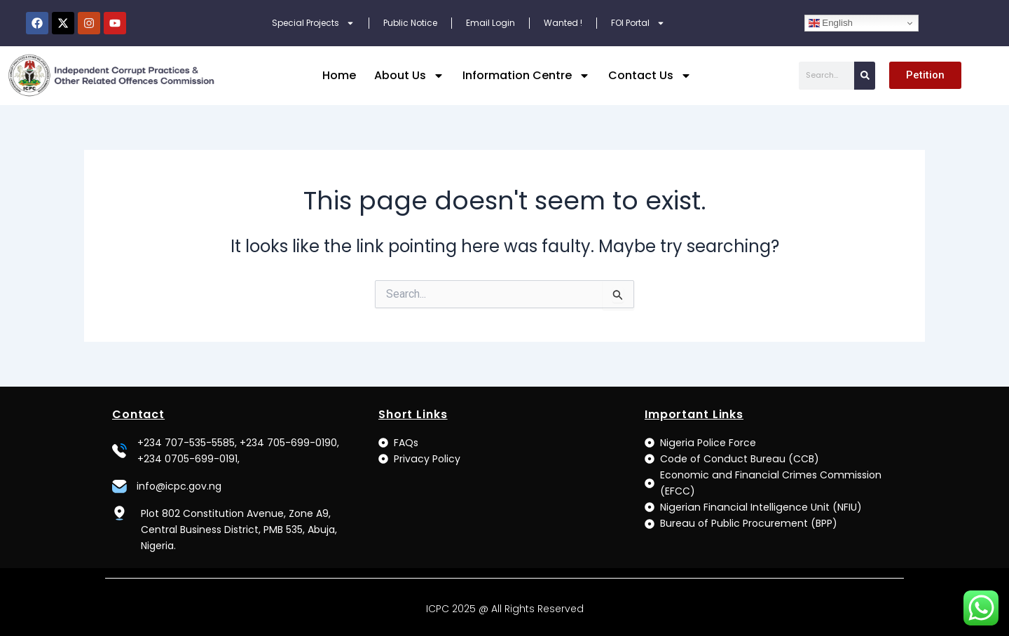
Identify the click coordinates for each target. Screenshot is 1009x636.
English (831, 23)
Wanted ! (563, 23)
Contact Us (650, 75)
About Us (409, 75)
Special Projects (313, 23)
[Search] (864, 76)
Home (339, 75)
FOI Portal (638, 23)
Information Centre (526, 75)
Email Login (490, 23)
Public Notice (410, 23)
